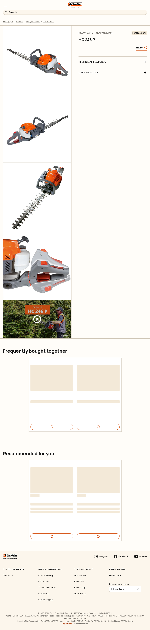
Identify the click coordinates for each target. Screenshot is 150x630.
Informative (43, 581)
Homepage (8, 21)
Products (19, 21)
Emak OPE (79, 581)
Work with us (80, 593)
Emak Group (80, 587)
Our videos (43, 593)
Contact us (8, 575)
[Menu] (5, 5)
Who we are (80, 575)
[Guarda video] (37, 319)
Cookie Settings (46, 575)
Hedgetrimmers (33, 21)
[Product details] (51, 427)
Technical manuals (47, 587)
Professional (48, 21)
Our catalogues (45, 599)
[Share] (141, 48)
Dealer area (115, 575)
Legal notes (67, 624)
